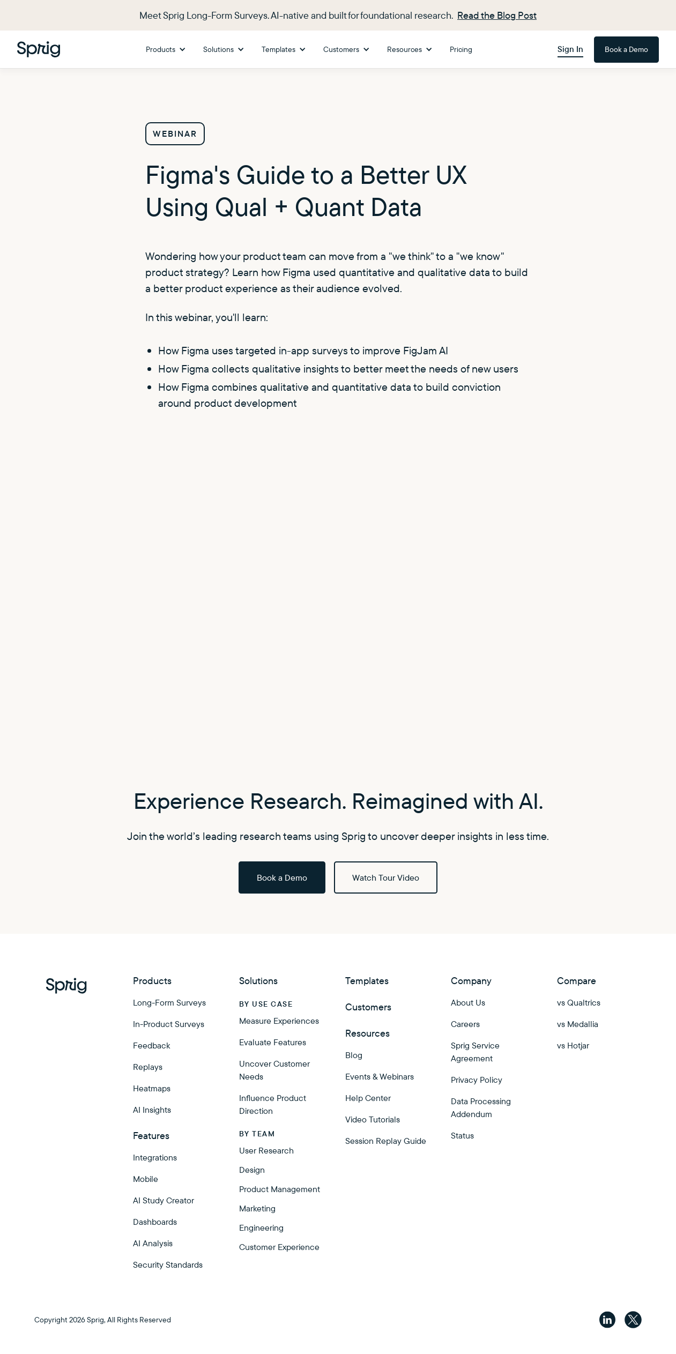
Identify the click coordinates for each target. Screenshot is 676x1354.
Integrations (155, 1157)
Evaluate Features (272, 1042)
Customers (368, 1007)
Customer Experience (279, 1246)
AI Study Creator (163, 1200)
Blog (353, 1055)
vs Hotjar (573, 1045)
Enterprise (367, 1193)
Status (462, 1135)
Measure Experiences (279, 1020)
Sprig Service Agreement (475, 1051)
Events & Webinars (379, 1076)
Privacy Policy (476, 1079)
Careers (465, 1023)
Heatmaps (151, 1088)
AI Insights (152, 1109)
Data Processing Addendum (481, 1107)
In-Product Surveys (168, 1023)
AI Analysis (153, 1243)
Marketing (257, 1208)
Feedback (151, 1045)
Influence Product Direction (272, 1104)
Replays (147, 1066)
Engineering (261, 1227)
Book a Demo (626, 49)
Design (252, 1169)
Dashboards (155, 1221)
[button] (166, 49)
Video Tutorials (372, 1119)
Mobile (145, 1178)
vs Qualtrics (578, 1002)
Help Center (368, 1097)
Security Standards (168, 1264)
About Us (468, 1002)
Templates (367, 980)
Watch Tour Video (385, 877)
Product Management (279, 1189)
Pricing (461, 49)
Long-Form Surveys (169, 1002)
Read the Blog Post (497, 15)
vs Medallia (577, 1023)
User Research (266, 1150)
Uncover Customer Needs (274, 1070)
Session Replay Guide (385, 1140)
